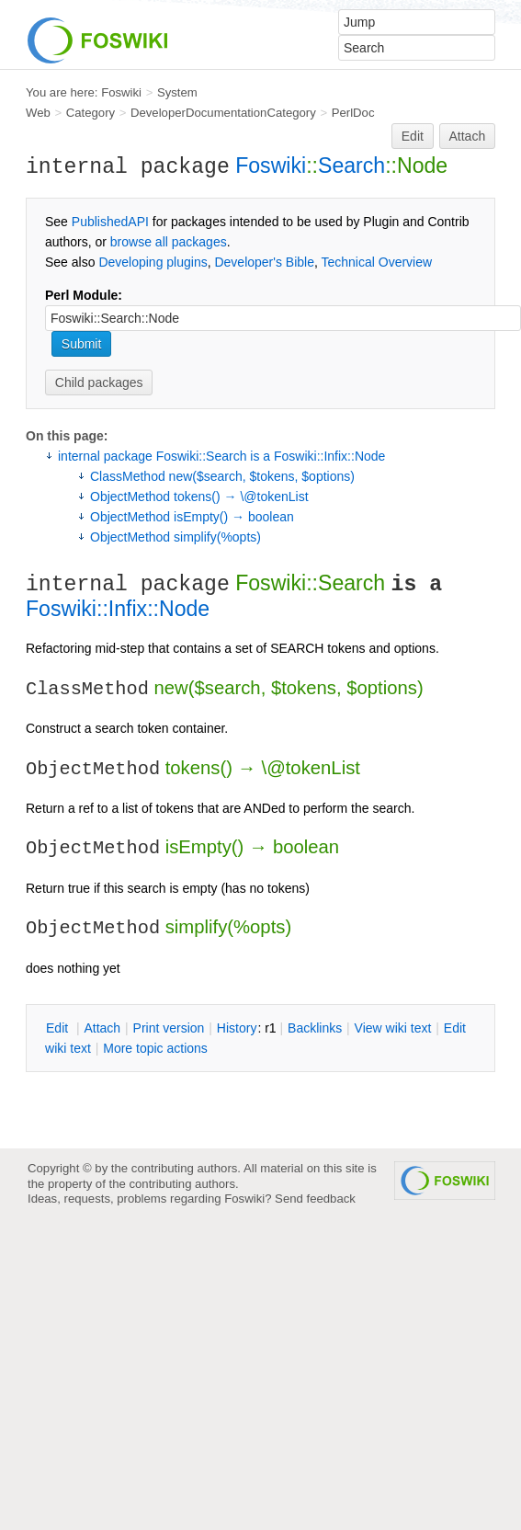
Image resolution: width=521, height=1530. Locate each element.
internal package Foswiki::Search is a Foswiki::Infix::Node (221, 456)
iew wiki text (393, 1028)
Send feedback (315, 1198)
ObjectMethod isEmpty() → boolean (192, 516)
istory (237, 1028)
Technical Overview (377, 262)
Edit (413, 136)
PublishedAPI (110, 221)
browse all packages (168, 241)
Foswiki (121, 92)
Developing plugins (152, 262)
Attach (467, 136)
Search (351, 165)
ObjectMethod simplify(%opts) (175, 537)
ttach (102, 1028)
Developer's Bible (264, 262)
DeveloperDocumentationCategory (223, 113)
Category (90, 113)
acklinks (315, 1028)
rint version (169, 1028)
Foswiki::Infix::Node (118, 609)
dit (59, 1028)
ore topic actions (155, 1048)
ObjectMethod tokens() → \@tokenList (199, 496)
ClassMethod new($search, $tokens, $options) (222, 476)
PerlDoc (353, 113)
